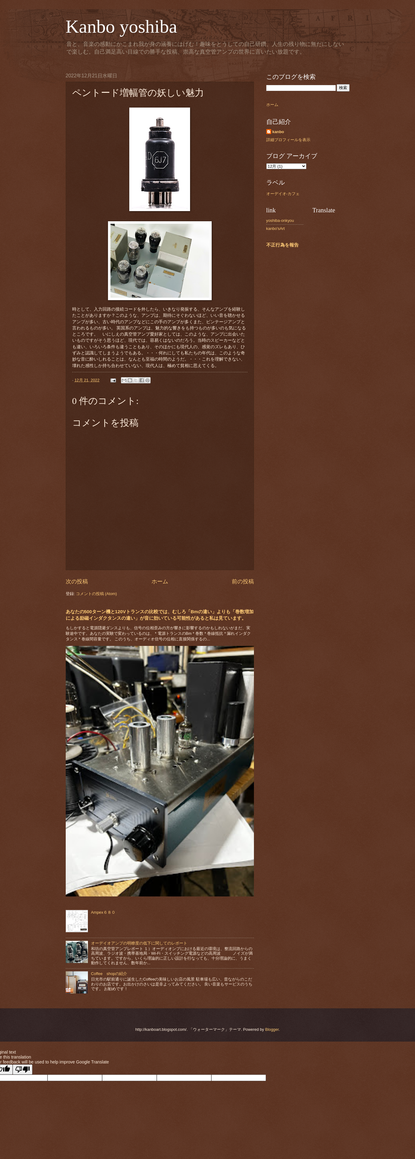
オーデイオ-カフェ (283, 193)
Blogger (272, 1029)
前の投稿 (243, 581)
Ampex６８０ (103, 912)
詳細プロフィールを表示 (288, 139)
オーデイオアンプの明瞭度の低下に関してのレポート (139, 943)
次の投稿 (77, 581)
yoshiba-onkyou (280, 220)
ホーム (159, 581)
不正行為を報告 (282, 244)
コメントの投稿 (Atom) (96, 593)
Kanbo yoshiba (121, 26)
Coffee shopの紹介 (109, 973)
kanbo (278, 131)
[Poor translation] (22, 1069)
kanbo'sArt (275, 228)
